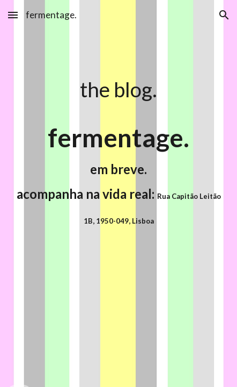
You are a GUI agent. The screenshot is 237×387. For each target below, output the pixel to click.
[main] (118, 89)
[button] (13, 15)
